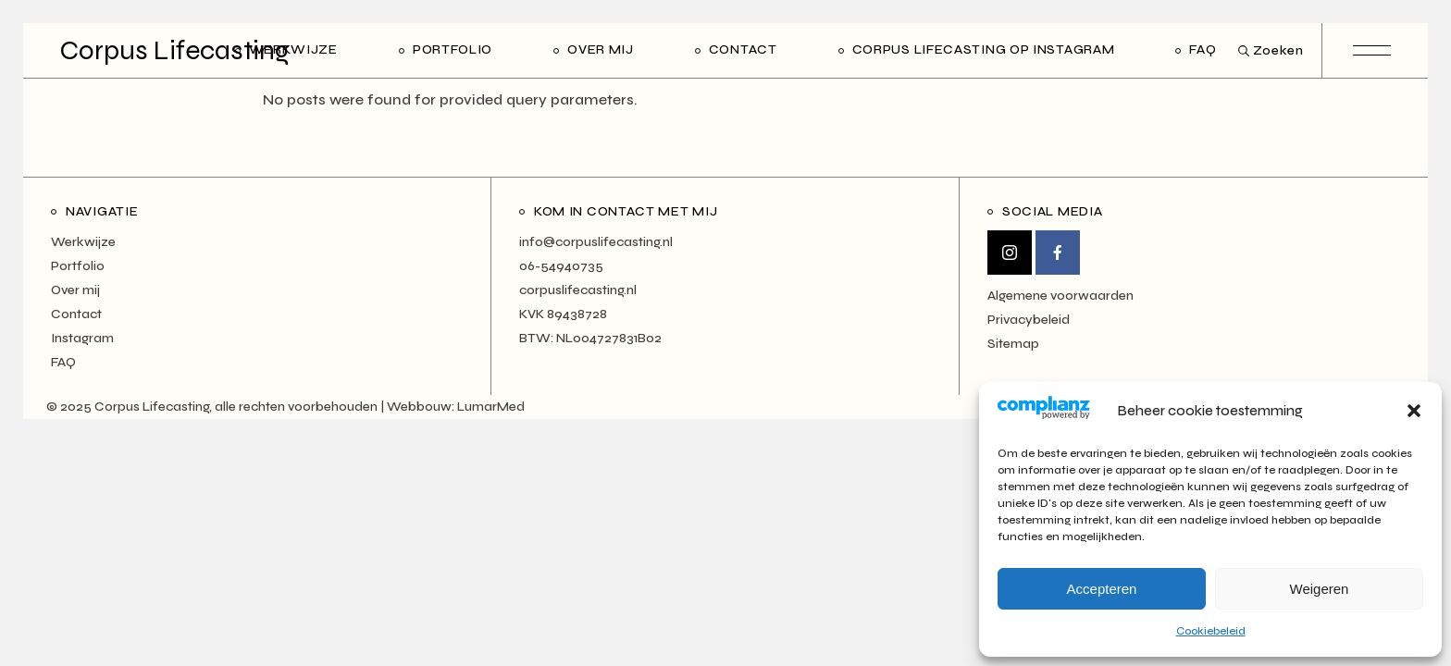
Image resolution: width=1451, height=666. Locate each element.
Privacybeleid (1028, 319)
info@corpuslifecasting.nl (596, 242)
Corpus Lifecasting (175, 50)
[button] (1414, 410)
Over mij (75, 290)
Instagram (82, 338)
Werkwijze (83, 242)
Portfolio (78, 266)
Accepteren (1102, 589)
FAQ (63, 362)
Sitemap (1013, 344)
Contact (76, 314)
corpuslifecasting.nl (578, 290)
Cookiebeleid (1211, 630)
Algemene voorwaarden (1060, 295)
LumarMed (491, 406)
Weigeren (1319, 589)
